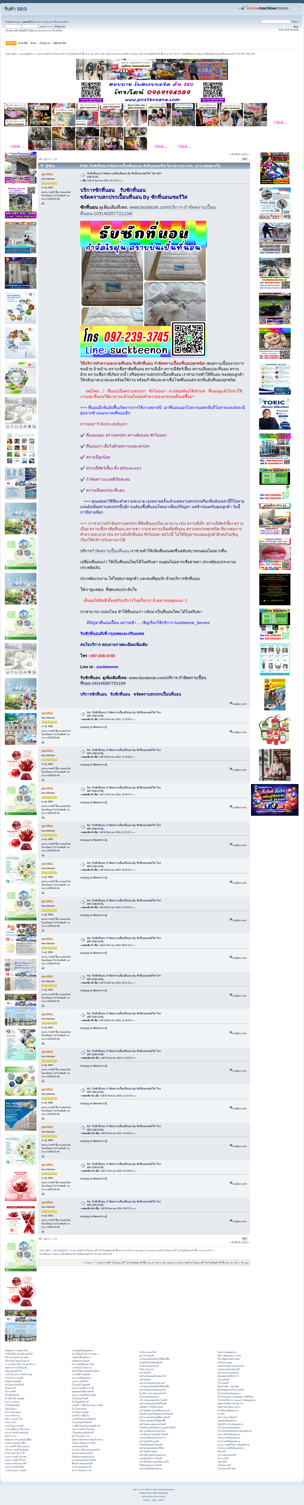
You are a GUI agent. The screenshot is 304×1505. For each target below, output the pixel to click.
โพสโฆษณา (11, 1408)
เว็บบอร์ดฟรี (223, 1379)
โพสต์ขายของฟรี (13, 1381)
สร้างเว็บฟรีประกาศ (81, 1470)
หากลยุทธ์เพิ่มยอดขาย (82, 1350)
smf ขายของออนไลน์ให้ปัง (151, 1448)
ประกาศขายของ (13, 1412)
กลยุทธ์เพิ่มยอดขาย (81, 1357)
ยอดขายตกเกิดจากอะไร (228, 1407)
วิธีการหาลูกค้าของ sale (16, 1357)
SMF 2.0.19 (138, 1489)
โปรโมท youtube (80, 1412)
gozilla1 (47, 174)
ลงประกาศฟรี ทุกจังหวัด (16, 1432)
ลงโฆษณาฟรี (224, 1465)
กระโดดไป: (88, 1263)
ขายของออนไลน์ (80, 1446)
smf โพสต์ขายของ (148, 1451)
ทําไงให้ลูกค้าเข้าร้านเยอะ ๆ (85, 1354)
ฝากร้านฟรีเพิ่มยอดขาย (228, 1441)
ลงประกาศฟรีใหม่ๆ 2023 (84, 1395)
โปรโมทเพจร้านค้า (226, 1468)
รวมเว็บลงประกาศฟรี (15, 1470)
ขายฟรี (220, 1414)
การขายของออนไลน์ (81, 1467)
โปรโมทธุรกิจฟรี (80, 1398)
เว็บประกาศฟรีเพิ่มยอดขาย (230, 1448)
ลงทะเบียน (63, 22)
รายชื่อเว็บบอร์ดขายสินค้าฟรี (86, 1426)
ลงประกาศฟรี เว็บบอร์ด (83, 1429)
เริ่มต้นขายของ (224, 1362)
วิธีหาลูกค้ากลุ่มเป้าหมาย (17, 1361)
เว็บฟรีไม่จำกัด (12, 1395)
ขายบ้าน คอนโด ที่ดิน (15, 1443)
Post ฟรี (221, 1451)
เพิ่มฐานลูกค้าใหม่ (13, 1371)
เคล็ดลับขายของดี (80, 1361)
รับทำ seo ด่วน (146, 1369)
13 (55, 159)
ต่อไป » (246, 154)
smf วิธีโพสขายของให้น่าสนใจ (154, 1461)
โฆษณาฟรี (10, 1388)
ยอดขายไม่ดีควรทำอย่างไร (230, 1403)
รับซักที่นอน (90, 633)
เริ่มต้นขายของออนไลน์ (83, 1456)
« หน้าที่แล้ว (235, 154)
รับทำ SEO (15, 9)
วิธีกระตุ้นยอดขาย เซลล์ (229, 1355)
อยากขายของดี (146, 1355)
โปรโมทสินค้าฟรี (80, 1402)
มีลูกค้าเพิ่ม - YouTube (228, 1386)
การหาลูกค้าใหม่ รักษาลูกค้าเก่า (20, 1364)
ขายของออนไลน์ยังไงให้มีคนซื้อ (154, 1359)
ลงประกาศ (10, 1422)
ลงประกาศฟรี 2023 (14, 1467)
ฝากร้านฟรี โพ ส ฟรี (15, 1453)
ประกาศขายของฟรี (226, 1455)
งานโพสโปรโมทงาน (82, 1367)
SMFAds (146, 1496)
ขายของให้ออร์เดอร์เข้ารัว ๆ (152, 1437)
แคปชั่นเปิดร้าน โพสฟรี (150, 1458)
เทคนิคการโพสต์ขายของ (151, 1407)
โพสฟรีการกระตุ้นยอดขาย (230, 1424)
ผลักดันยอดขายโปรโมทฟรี (230, 1389)
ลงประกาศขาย (12, 1402)
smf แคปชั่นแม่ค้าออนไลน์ (152, 1431)
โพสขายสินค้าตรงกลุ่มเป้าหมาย (87, 1439)
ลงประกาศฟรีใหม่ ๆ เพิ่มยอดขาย (233, 1444)
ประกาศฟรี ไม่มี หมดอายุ (17, 1446)
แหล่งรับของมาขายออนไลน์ (230, 1366)
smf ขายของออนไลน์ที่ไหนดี (152, 1403)
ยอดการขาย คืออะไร (227, 1417)
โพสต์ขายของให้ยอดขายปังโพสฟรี (156, 1414)
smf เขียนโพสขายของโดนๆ (152, 1455)
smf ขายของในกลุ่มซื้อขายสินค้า (155, 1417)
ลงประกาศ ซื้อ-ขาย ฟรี (83, 1388)
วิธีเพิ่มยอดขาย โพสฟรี (150, 1465)
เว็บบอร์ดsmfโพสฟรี (82, 1422)
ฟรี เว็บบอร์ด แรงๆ (81, 1436)
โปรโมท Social (79, 1408)
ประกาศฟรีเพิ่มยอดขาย (228, 1434)
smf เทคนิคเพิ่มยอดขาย (150, 1468)
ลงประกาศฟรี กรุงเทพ (15, 1456)
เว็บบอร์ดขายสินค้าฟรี (83, 1432)
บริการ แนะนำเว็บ (14, 1419)
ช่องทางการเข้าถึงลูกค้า (16, 1367)
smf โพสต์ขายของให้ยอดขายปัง (154, 1410)
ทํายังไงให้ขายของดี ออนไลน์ (19, 1354)
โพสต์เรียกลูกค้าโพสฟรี (150, 1444)
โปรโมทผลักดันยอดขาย (229, 1393)
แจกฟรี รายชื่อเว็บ (81, 1415)
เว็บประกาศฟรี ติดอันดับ (17, 1449)
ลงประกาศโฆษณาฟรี (15, 1463)
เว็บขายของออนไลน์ (149, 1396)
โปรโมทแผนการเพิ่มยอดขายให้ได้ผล (235, 1396)
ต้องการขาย (10, 1436)
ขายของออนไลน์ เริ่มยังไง (84, 1460)
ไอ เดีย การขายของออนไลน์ (152, 1393)
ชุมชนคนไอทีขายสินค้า (83, 1391)
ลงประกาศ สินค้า (80, 1381)
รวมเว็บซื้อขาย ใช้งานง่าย (17, 1429)
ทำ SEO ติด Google (14, 1398)
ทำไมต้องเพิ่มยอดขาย (227, 1410)
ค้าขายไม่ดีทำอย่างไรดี (83, 1364)
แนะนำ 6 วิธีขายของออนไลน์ (86, 1449)
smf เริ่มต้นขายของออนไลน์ (152, 1389)
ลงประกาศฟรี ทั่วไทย (15, 1460)
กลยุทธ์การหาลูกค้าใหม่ (16, 1350)
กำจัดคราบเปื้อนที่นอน (110, 551)
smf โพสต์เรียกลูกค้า (149, 1441)
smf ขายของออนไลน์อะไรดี (152, 1376)
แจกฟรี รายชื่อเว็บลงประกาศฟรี (87, 1405)
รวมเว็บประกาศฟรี (14, 1378)
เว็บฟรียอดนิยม (12, 1405)
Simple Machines (166, 1489)
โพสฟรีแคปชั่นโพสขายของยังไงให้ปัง (157, 1427)
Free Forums (159, 1496)
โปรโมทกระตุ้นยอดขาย (228, 1427)
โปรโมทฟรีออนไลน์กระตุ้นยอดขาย (234, 1431)
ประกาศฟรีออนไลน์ (81, 1378)
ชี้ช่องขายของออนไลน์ (82, 1463)
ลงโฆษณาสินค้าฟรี (14, 1384)
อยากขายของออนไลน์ (82, 1453)
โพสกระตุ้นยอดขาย (226, 1352)
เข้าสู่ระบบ (47, 22)
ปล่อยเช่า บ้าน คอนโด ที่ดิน (18, 1439)
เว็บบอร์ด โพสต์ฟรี (81, 1384)
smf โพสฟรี (145, 1372)
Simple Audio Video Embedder (153, 1493)
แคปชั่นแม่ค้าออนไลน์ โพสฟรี (153, 1434)
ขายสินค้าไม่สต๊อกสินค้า (151, 1362)
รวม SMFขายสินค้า (81, 1374)
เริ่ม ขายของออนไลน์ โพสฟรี (153, 1400)
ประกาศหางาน (12, 1415)
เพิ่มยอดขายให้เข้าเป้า (228, 1376)
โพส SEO (222, 1461)
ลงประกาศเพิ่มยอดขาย (228, 1437)
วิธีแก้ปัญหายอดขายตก (228, 1359)
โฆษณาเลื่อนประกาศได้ (83, 1443)
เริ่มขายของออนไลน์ (149, 1366)
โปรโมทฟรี (223, 1383)
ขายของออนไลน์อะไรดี (228, 1369)
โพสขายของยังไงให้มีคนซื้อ (152, 1420)
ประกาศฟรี (10, 1391)
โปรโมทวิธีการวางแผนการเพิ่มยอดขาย (236, 1400)
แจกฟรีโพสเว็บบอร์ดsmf (84, 1419)
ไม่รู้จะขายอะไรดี (147, 1352)
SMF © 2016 (151, 1489)
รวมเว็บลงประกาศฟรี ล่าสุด (18, 1374)
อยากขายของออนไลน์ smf (151, 1383)
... (53, 159)
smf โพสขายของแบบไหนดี (152, 1424)
